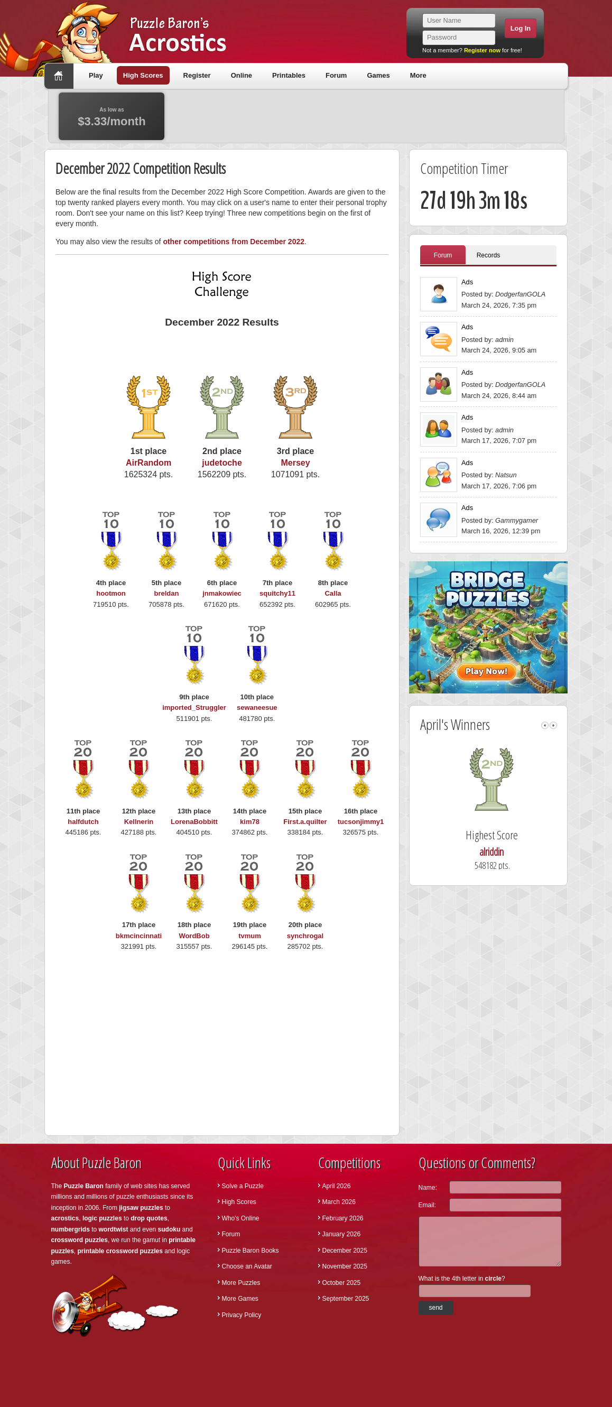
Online (241, 75)
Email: (427, 1205)
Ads (467, 282)
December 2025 (344, 1250)
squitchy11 (277, 593)
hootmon (111, 593)
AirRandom (148, 462)
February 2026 (343, 1218)
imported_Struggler (194, 707)
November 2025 (344, 1266)
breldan (166, 593)
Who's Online (240, 1218)
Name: (428, 1187)
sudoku (169, 1229)
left (545, 725)
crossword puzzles (79, 1240)
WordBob (194, 936)
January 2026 (341, 1234)
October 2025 (341, 1282)
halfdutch (83, 822)
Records (488, 255)
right (553, 725)
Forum (336, 75)
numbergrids (70, 1229)
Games (378, 75)
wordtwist (113, 1229)
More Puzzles (241, 1282)
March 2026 (339, 1202)
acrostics (65, 1218)
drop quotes (149, 1218)
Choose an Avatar (247, 1266)
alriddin (507, 852)
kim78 (249, 822)
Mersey (295, 462)
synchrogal (305, 936)
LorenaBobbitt (194, 822)
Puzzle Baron (84, 1186)
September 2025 (345, 1298)
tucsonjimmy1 (361, 822)
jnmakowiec (222, 593)
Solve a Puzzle (243, 1186)
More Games (240, 1298)
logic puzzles (102, 1218)
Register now (482, 50)
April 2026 (336, 1186)
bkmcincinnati (139, 936)
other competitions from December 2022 (233, 241)
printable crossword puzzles (120, 1251)
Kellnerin (139, 822)
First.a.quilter (305, 822)
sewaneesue (257, 707)
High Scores (143, 75)
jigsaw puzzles (141, 1207)
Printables (288, 75)
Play (96, 75)
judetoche (222, 462)
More (418, 75)
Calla (332, 593)
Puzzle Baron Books (250, 1250)
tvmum (249, 936)
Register (197, 75)
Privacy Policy (242, 1315)
